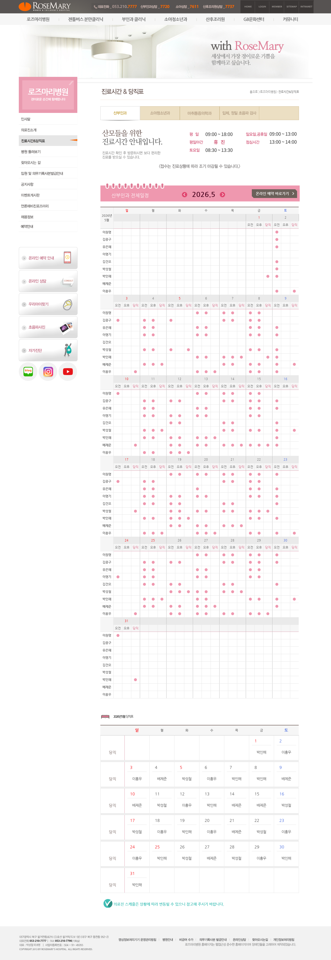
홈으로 (254, 92)
